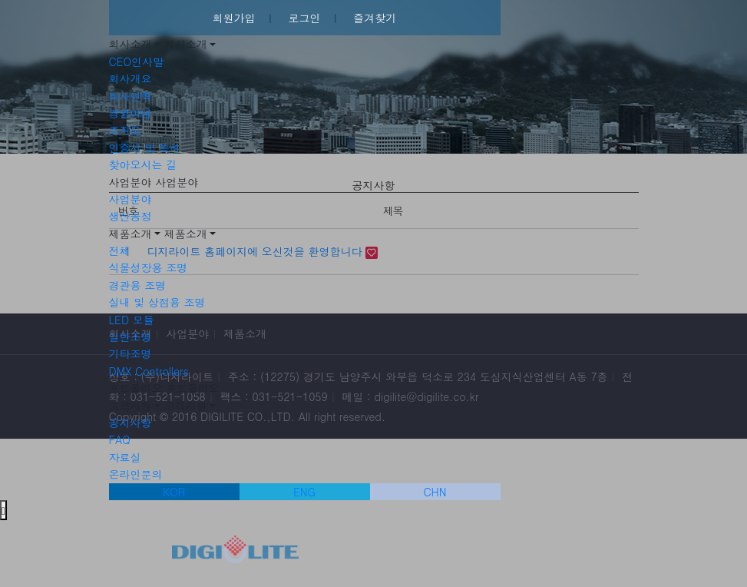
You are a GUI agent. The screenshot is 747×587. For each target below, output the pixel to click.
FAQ (120, 439)
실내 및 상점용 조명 (157, 302)
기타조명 (130, 353)
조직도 (125, 130)
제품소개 (130, 233)
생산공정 (130, 216)
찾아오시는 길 (143, 164)
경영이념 (130, 113)
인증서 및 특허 (144, 147)
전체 (120, 250)
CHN (435, 491)
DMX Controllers (149, 371)
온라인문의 (136, 474)
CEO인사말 (136, 61)
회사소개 (130, 43)
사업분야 (130, 182)
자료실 (125, 457)
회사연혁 (130, 96)
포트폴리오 (136, 388)
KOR (174, 491)
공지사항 (130, 422)
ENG (304, 491)
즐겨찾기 (374, 17)
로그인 (305, 17)
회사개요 (130, 78)
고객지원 (130, 405)
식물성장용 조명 (148, 267)
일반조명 (130, 336)
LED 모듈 (131, 319)
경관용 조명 (138, 285)
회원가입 (234, 17)
